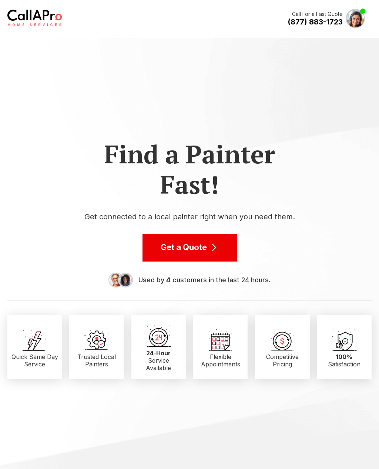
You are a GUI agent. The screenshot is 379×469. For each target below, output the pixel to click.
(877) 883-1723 (315, 21)
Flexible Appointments (220, 360)
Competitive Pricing (282, 360)
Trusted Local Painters (96, 360)
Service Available (158, 360)
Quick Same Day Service (34, 360)
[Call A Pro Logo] (34, 24)
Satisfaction (344, 360)
